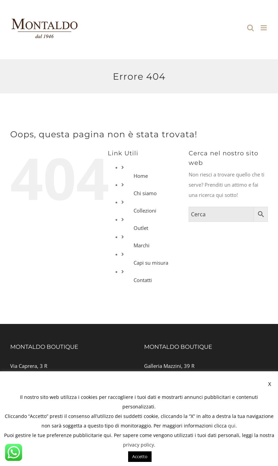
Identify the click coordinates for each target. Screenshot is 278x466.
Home (141, 175)
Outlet (141, 227)
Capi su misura (151, 262)
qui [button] (107, 435)
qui (232, 425)
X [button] (269, 383)
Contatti (143, 280)
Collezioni (145, 210)
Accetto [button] (139, 456)
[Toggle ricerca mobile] (250, 27)
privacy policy (138, 444)
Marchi (142, 245)
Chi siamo (145, 193)
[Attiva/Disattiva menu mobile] (264, 27)
